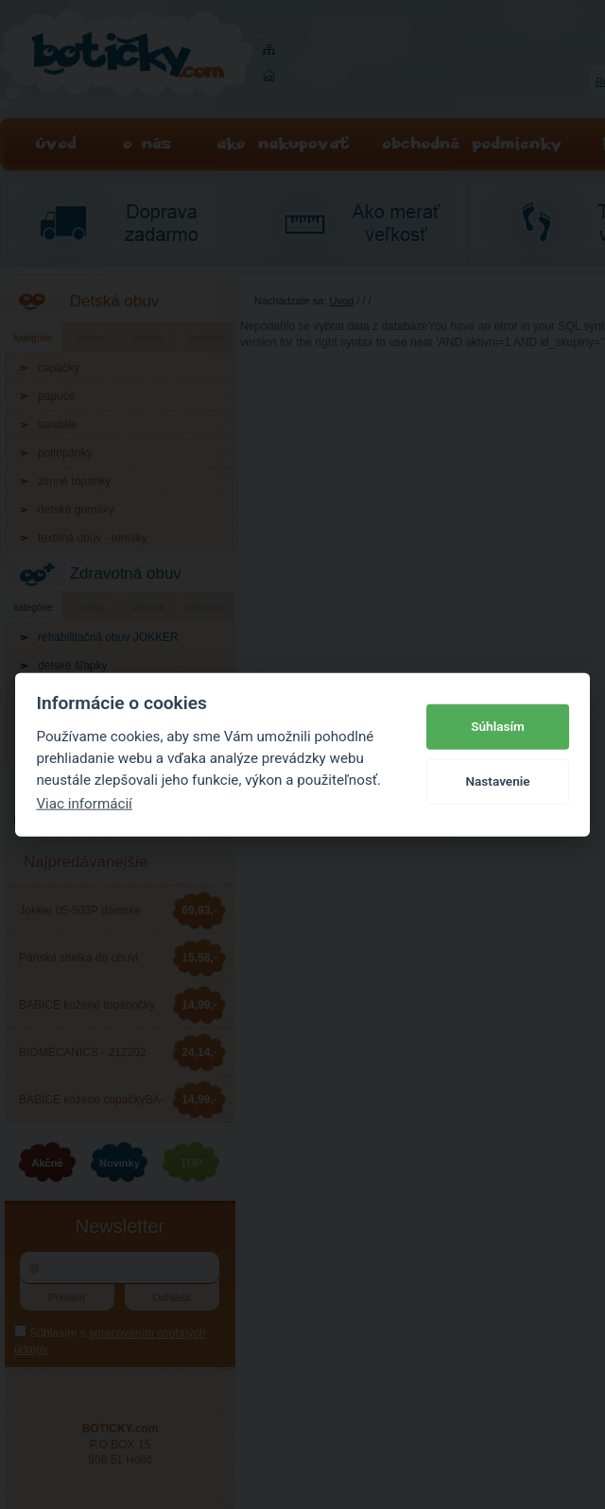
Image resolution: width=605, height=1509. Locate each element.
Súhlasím (498, 726)
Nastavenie (497, 781)
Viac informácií (84, 803)
